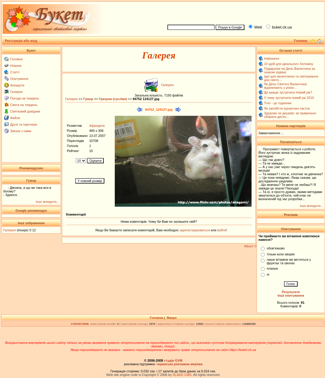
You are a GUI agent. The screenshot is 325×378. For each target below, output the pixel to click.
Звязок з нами (20, 131)
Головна (16, 59)
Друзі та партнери (23, 124)
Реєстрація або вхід (21, 40)
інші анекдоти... (47, 201)
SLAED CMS (181, 375)
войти (221, 230)
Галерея (16, 92)
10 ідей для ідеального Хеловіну (288, 64)
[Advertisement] (243, 12)
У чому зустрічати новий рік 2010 (289, 97)
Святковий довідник (25, 111)
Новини (15, 65)
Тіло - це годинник (277, 103)
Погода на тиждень (24, 98)
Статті (14, 72)
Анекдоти (17, 85)
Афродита (97, 125)
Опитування (19, 78)
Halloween (271, 58)
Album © (250, 246)
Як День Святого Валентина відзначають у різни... (285, 85)
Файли (15, 118)
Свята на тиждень (23, 105)
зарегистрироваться (195, 230)
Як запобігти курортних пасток (287, 108)
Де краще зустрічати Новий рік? (288, 92)
